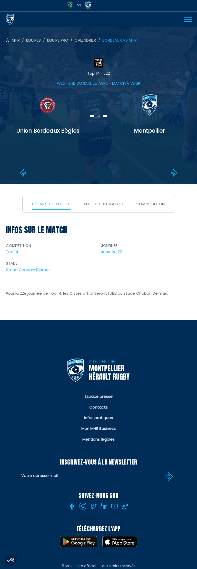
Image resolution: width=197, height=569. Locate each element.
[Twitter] (93, 506)
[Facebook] (72, 506)
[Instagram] (83, 506)
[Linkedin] (104, 506)
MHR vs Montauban (173, 173)
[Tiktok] (125, 506)
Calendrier (85, 40)
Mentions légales (98, 439)
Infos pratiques (98, 417)
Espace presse (99, 396)
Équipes (33, 40)
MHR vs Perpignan (23, 173)
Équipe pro (57, 40)
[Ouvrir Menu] (188, 19)
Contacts (98, 407)
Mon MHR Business (98, 428)
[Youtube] (114, 506)
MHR (16, 40)
